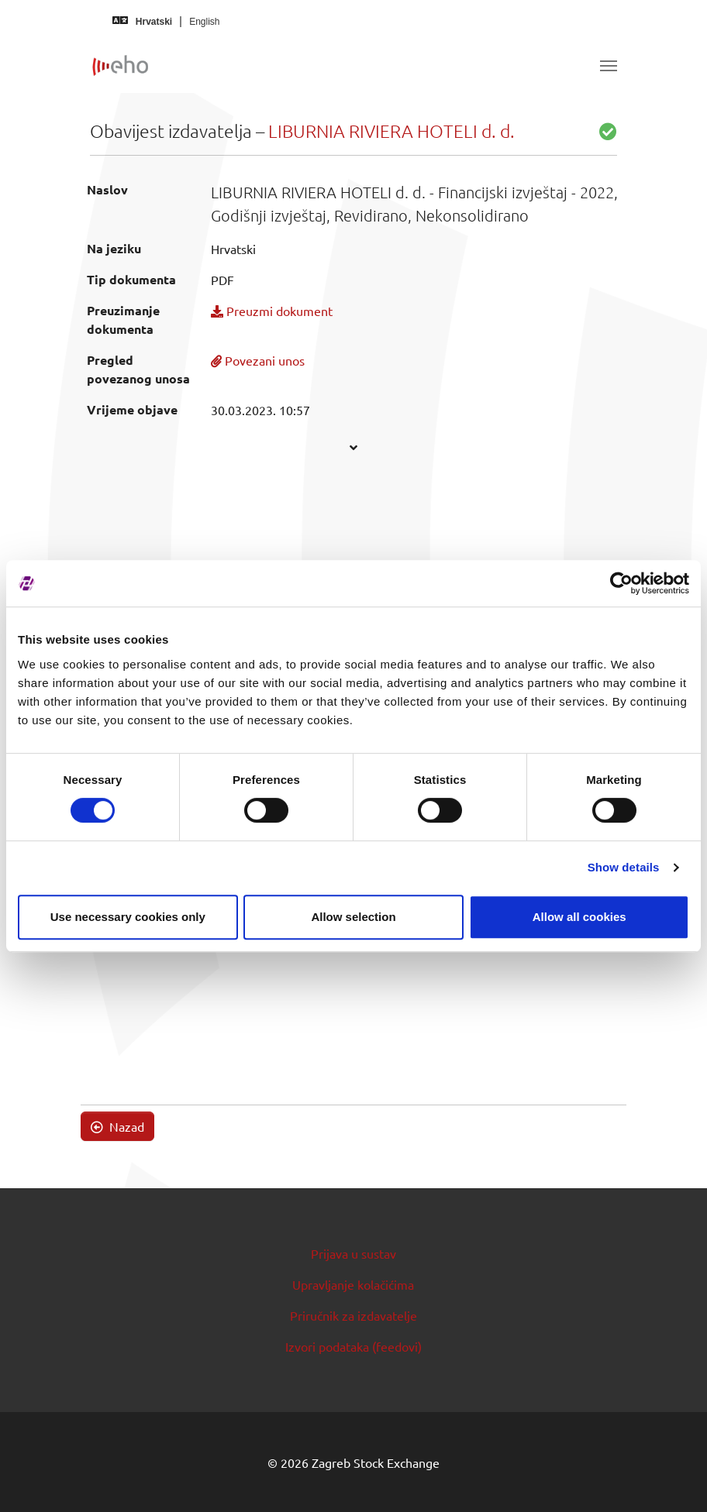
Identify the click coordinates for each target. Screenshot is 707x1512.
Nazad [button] (117, 1126)
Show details (624, 867)
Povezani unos (258, 360)
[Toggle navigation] (608, 66)
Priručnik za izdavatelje (353, 1315)
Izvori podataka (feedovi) (353, 1346)
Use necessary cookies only (127, 916)
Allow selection (353, 916)
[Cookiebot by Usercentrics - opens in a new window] (621, 583)
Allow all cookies (579, 916)
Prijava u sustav (353, 1253)
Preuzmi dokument (272, 310)
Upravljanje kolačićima (353, 1284)
